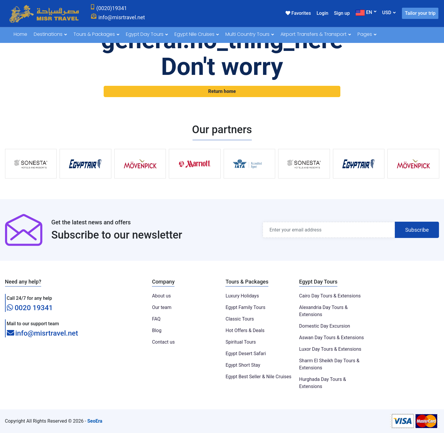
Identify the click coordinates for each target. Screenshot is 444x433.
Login (322, 13)
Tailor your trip (420, 13)
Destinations (50, 34)
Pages (367, 34)
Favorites (298, 13)
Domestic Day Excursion (324, 326)
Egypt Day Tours (147, 34)
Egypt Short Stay (242, 365)
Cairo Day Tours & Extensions (330, 296)
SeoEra (94, 421)
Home (20, 34)
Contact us (163, 342)
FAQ (156, 319)
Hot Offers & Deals (245, 330)
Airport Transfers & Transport (315, 34)
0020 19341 (30, 308)
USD (386, 12)
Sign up (342, 13)
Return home (222, 91)
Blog (156, 330)
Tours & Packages (96, 34)
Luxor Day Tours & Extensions (330, 349)
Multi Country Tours (249, 34)
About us (161, 296)
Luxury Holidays (242, 296)
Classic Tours (239, 319)
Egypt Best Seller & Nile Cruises (258, 376)
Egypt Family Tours (245, 307)
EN (363, 12)
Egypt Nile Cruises (196, 34)
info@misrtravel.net (42, 333)
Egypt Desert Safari (245, 353)
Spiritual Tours (240, 342)
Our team (161, 307)
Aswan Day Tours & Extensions (331, 337)
